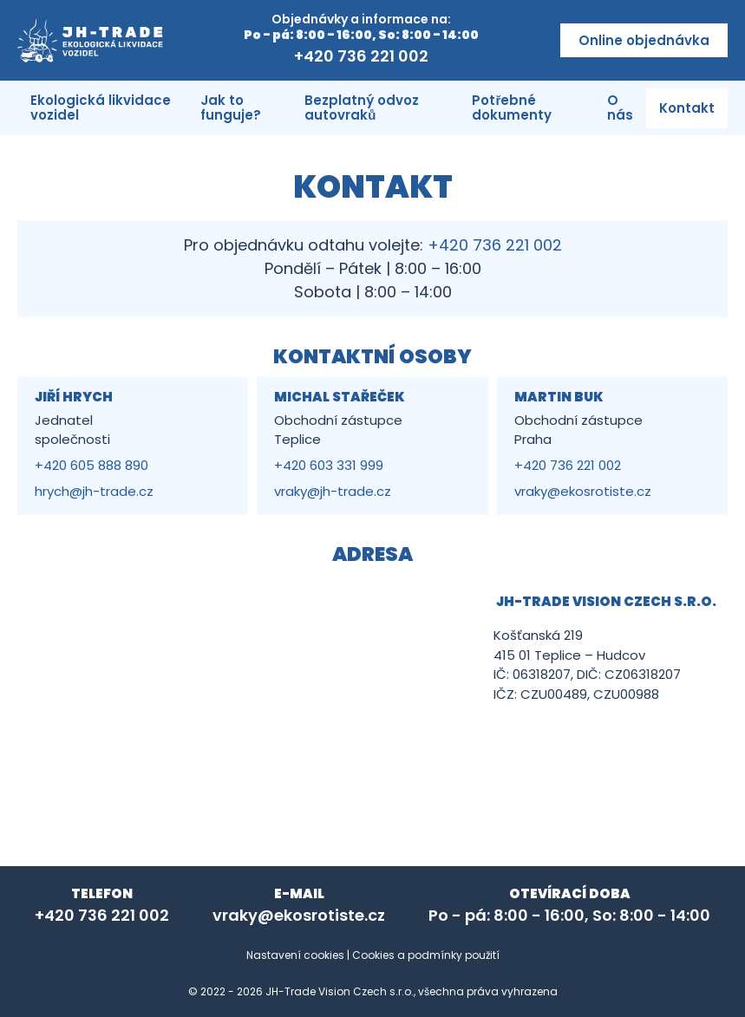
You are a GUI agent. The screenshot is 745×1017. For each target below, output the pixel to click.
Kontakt (687, 108)
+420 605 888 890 (91, 465)
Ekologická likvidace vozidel (100, 107)
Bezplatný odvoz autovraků (361, 107)
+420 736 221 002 (361, 56)
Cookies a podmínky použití (426, 955)
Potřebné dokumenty (512, 107)
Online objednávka (643, 40)
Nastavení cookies (295, 955)
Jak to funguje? (230, 107)
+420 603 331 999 (328, 465)
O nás (620, 107)
